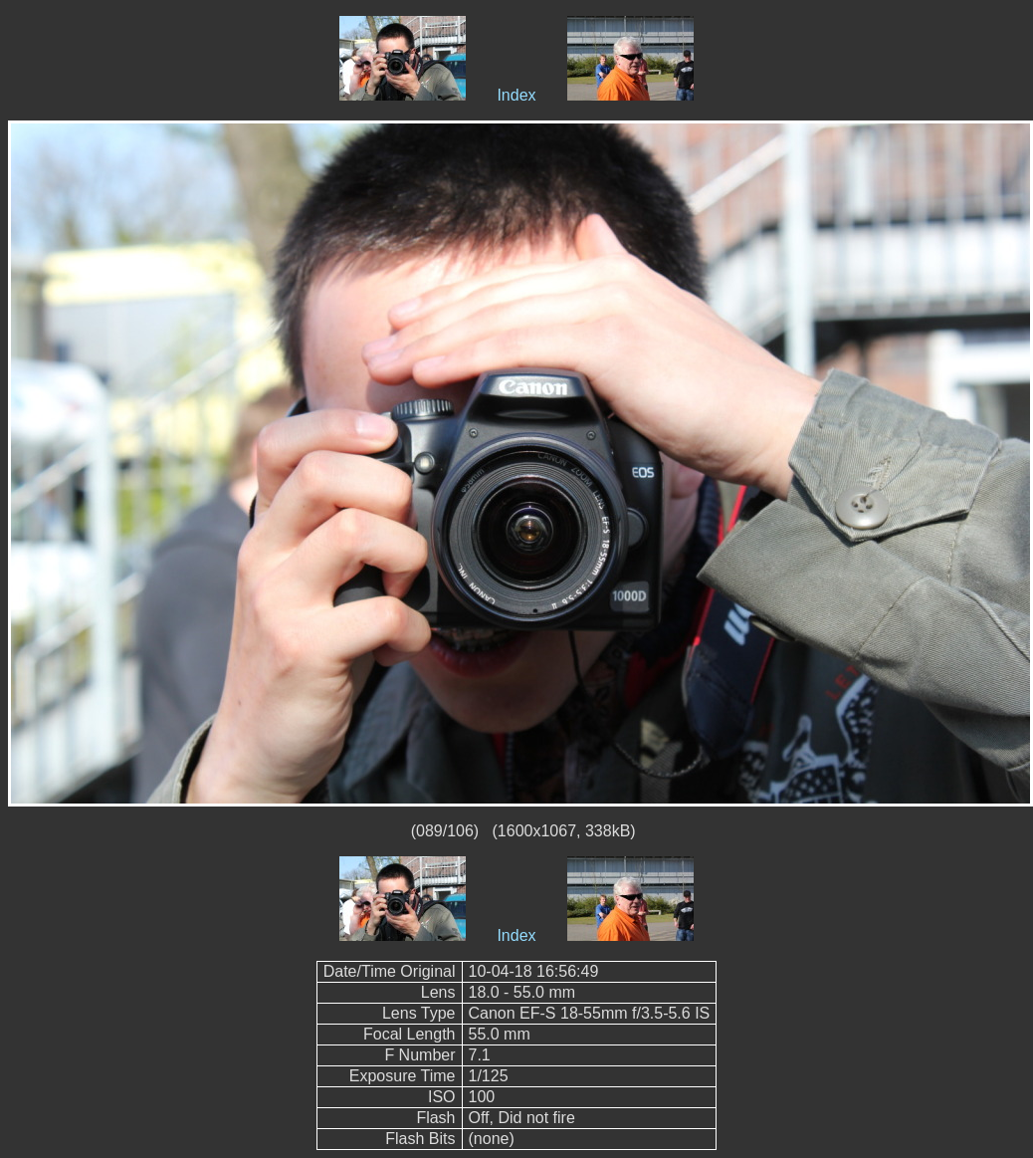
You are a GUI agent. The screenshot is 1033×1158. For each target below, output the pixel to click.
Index (516, 95)
